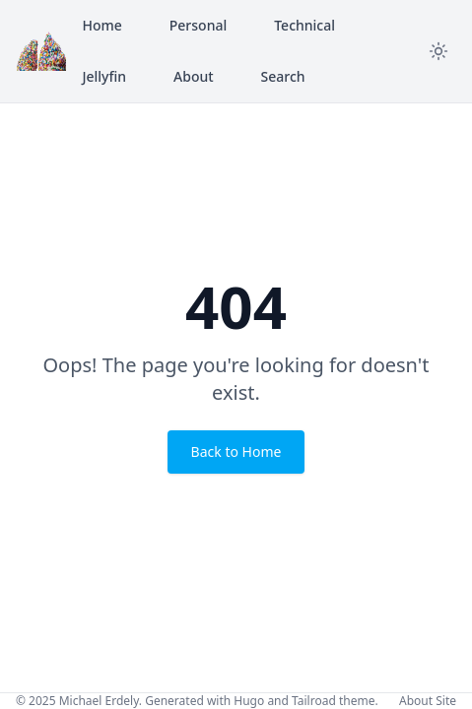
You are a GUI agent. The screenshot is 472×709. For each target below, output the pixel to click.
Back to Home (236, 451)
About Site (427, 700)
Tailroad (314, 700)
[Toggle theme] (438, 51)
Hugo (249, 700)
